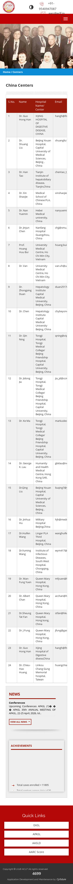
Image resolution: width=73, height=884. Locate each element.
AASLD (36, 843)
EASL (36, 825)
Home (7, 72)
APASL (36, 834)
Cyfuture (61, 879)
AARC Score (36, 852)
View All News (20, 721)
